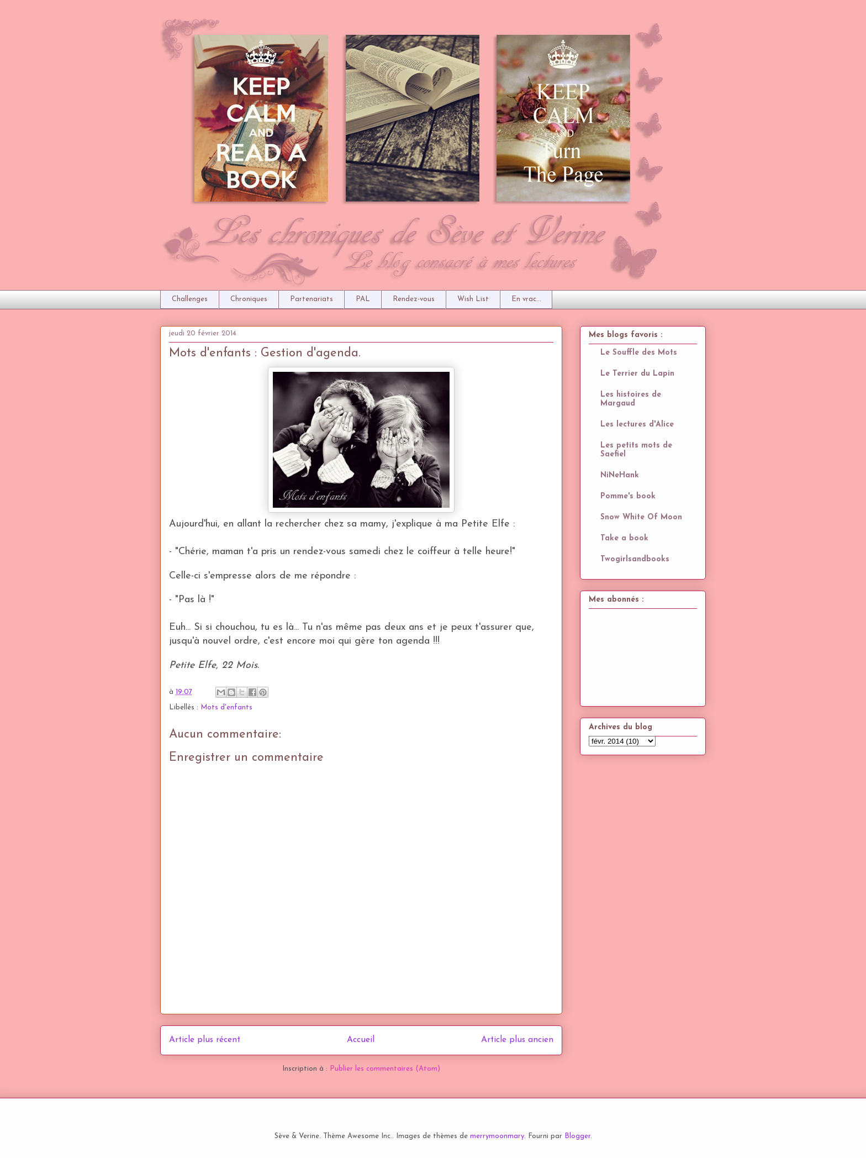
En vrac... (526, 299)
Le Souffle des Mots (638, 353)
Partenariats (311, 299)
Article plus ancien (517, 1039)
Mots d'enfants (226, 707)
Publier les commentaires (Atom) (385, 1068)
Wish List (473, 299)
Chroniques (248, 299)
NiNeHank (619, 475)
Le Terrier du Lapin (637, 374)
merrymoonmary (497, 1136)
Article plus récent (204, 1039)
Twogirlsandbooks (634, 559)
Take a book (624, 538)
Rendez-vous (414, 299)
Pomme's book (628, 496)
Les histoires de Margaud (630, 399)
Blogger (577, 1136)
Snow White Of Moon (641, 517)
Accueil (360, 1039)
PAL (363, 299)
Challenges (190, 299)
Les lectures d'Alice (637, 424)
